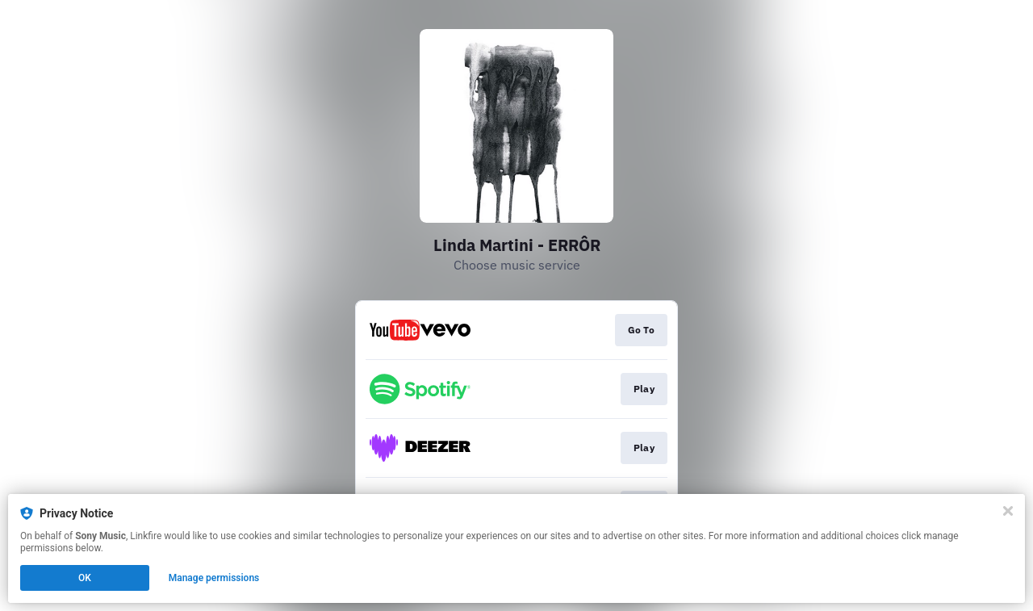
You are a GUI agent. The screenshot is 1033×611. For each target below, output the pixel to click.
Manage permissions (214, 578)
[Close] (1008, 511)
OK (84, 578)
